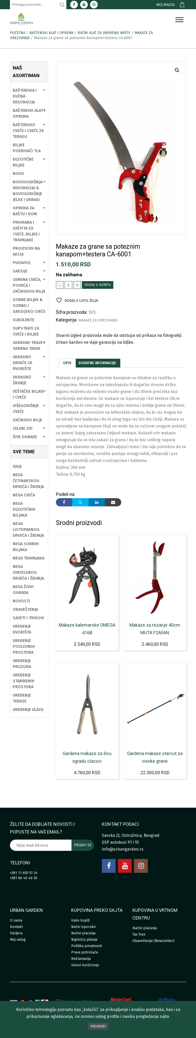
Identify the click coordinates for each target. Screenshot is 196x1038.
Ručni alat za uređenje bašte (104, 33)
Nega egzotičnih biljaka (24, 509)
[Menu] (179, 19)
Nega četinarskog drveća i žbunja (28, 480)
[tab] (67, 363)
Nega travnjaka (28, 558)
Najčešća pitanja (84, 939)
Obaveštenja (25, 609)
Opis (67, 363)
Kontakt (16, 927)
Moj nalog (165, 5)
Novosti (21, 601)
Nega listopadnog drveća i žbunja (28, 529)
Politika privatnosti (86, 946)
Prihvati (98, 1026)
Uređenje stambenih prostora (23, 681)
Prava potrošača (84, 952)
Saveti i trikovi (28, 617)
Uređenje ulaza (28, 709)
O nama (16, 920)
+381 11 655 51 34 (24, 873)
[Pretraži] (62, 4)
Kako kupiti (80, 920)
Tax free (138, 934)
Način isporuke (83, 927)
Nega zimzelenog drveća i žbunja (28, 572)
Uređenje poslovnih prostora (24, 646)
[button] (177, 70)
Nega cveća (24, 495)
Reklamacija (81, 959)
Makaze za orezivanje (98, 320)
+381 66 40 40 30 (23, 878)
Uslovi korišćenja (85, 965)
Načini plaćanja (83, 933)
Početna (17, 33)
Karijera (16, 933)
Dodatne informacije (97, 363)
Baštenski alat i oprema (51, 33)
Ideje (17, 466)
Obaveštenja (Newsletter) (153, 941)
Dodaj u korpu (97, 285)
